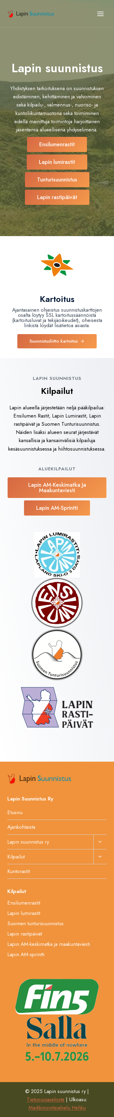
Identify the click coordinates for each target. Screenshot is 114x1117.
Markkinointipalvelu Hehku (57, 1107)
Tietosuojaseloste (45, 1099)
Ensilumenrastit (23, 902)
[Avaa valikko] (100, 13)
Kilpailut (16, 856)
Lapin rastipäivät (24, 933)
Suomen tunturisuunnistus (35, 923)
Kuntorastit (18, 871)
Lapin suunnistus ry (28, 841)
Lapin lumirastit (23, 913)
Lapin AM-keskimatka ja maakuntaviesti (48, 944)
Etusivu (14, 812)
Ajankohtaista (21, 827)
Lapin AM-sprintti (25, 954)
